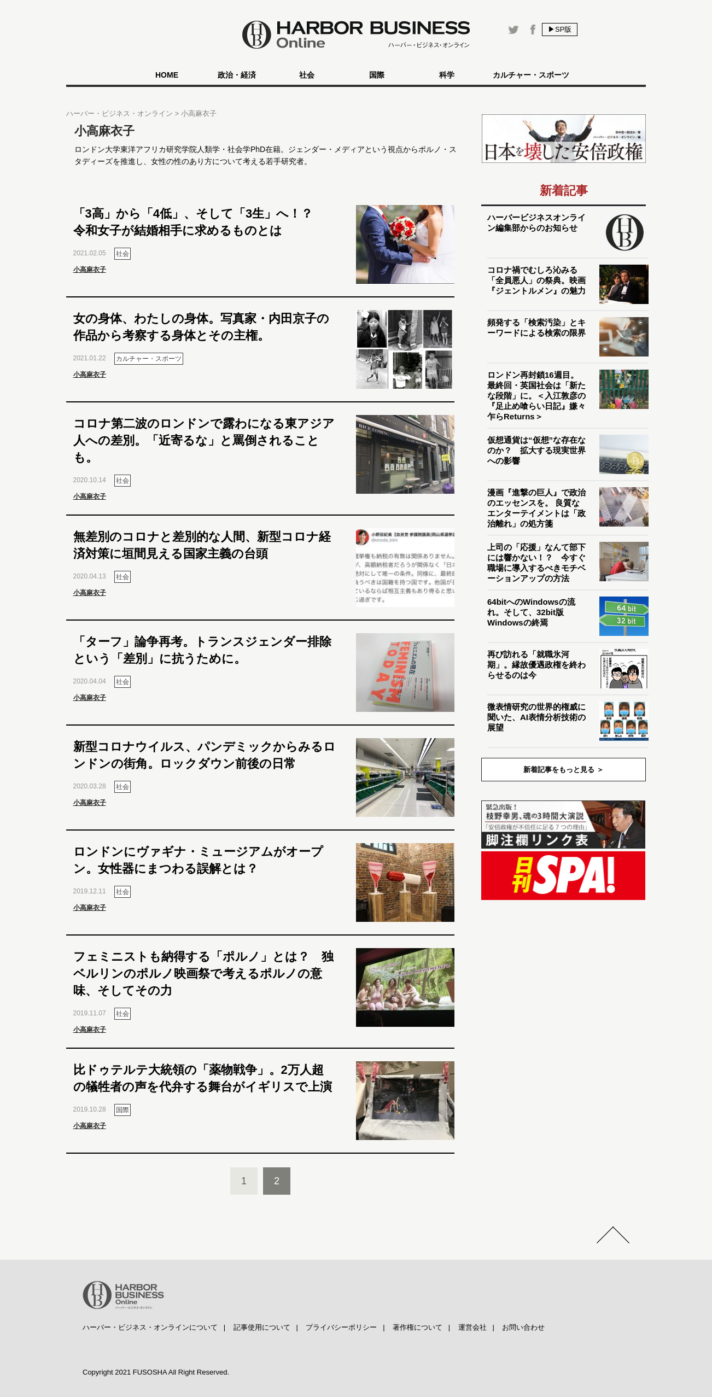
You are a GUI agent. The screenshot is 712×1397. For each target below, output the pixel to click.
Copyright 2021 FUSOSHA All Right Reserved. (156, 1372)
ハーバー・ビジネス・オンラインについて (150, 1327)
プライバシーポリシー (341, 1327)
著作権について (417, 1327)
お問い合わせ (523, 1327)
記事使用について (262, 1327)
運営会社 (472, 1327)
